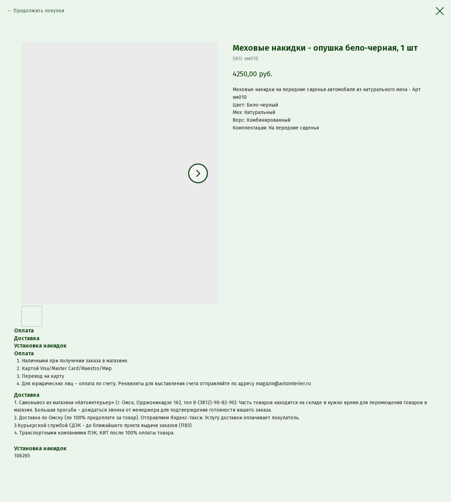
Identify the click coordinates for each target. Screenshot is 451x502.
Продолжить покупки (38, 11)
